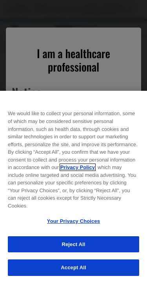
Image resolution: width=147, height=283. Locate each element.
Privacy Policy (77, 167)
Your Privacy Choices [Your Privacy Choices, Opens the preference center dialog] (73, 221)
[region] (73, 187)
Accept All (73, 267)
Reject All (73, 244)
